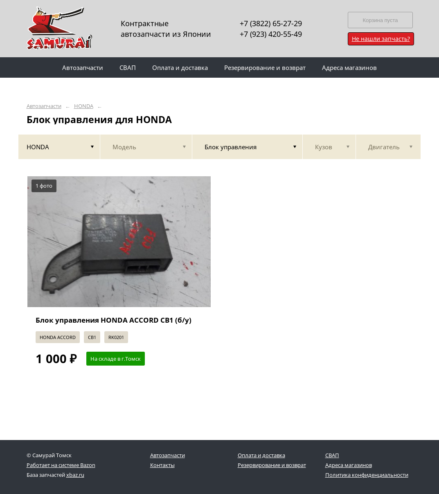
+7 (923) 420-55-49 (271, 34)
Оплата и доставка (261, 455)
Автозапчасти (44, 106)
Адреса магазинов (348, 465)
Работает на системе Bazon (61, 465)
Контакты (162, 465)
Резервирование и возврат (272, 465)
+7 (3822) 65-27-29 (271, 23)
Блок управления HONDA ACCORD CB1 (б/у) (113, 320)
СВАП (332, 455)
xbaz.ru (75, 474)
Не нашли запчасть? (381, 39)
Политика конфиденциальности (366, 474)
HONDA (83, 106)
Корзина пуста (380, 20)
